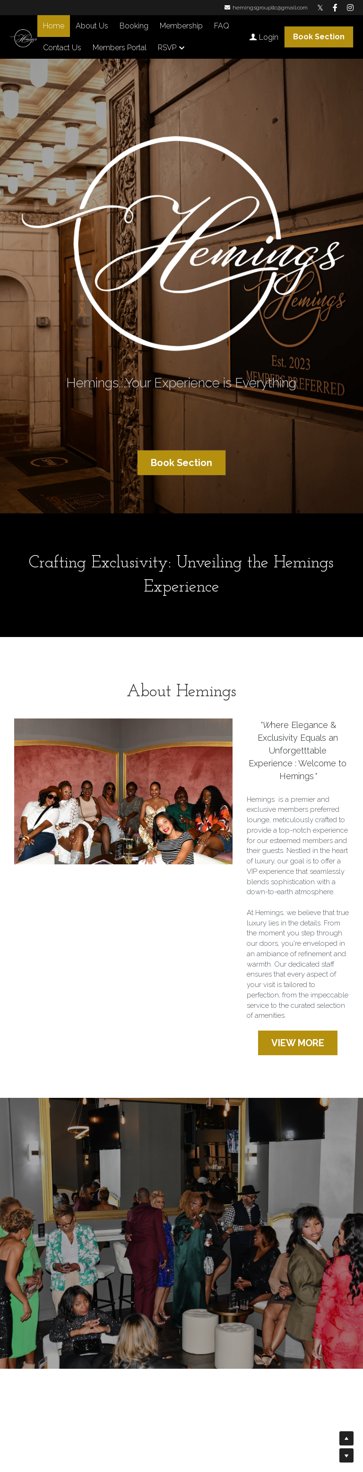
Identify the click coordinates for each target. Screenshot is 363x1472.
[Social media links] (320, 7)
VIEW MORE (297, 1043)
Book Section (319, 36)
